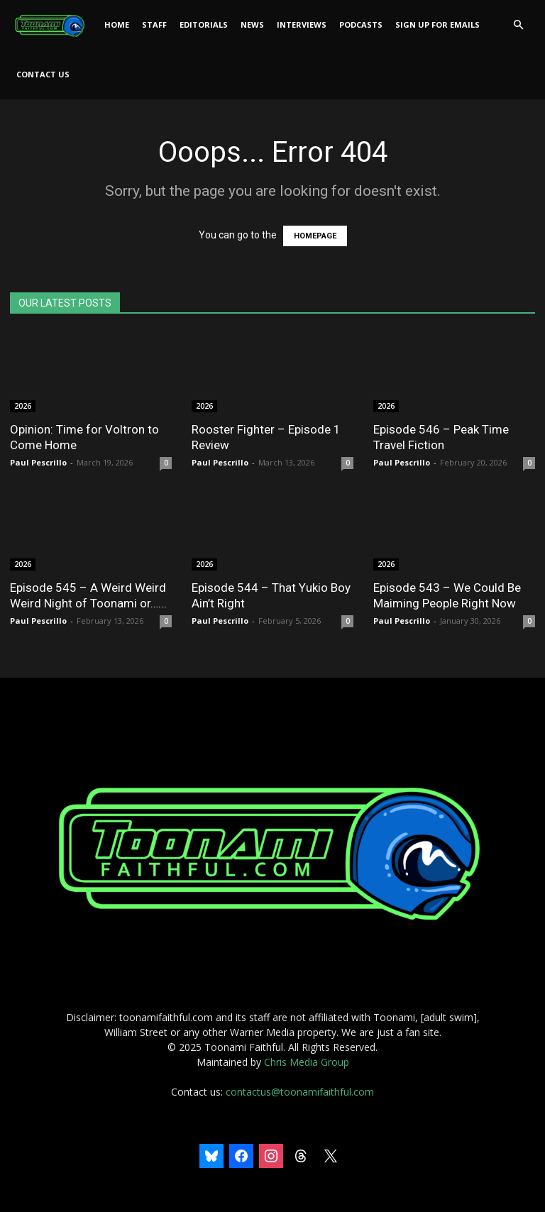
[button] (518, 25)
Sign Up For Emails (437, 24)
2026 (22, 406)
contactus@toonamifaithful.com (300, 1091)
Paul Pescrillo (38, 462)
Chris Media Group (306, 1062)
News (252, 24)
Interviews (301, 24)
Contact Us (43, 74)
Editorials (204, 24)
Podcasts (360, 24)
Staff (154, 24)
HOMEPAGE (315, 236)
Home (116, 24)
